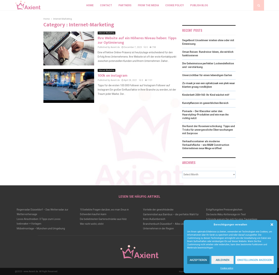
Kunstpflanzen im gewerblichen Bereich (205, 103)
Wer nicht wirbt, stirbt (92, 223)
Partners (125, 5)
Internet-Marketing (106, 33)
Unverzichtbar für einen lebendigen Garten (207, 75)
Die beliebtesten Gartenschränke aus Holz (103, 219)
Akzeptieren (198, 260)
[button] (272, 224)
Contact (106, 5)
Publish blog (199, 5)
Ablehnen (222, 260)
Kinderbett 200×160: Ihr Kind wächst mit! (205, 94)
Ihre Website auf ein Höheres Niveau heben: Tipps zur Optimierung (137, 40)
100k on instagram (112, 76)
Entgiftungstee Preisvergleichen (224, 209)
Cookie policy (226, 268)
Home (90, 5)
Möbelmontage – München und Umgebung (41, 228)
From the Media (148, 5)
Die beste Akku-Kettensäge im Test (226, 214)
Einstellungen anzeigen (254, 260)
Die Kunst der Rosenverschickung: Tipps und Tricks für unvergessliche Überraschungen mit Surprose (208, 130)
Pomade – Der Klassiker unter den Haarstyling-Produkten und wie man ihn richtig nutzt (205, 115)
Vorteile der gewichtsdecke (158, 209)
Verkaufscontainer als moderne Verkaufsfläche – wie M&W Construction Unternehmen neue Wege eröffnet (205, 145)
